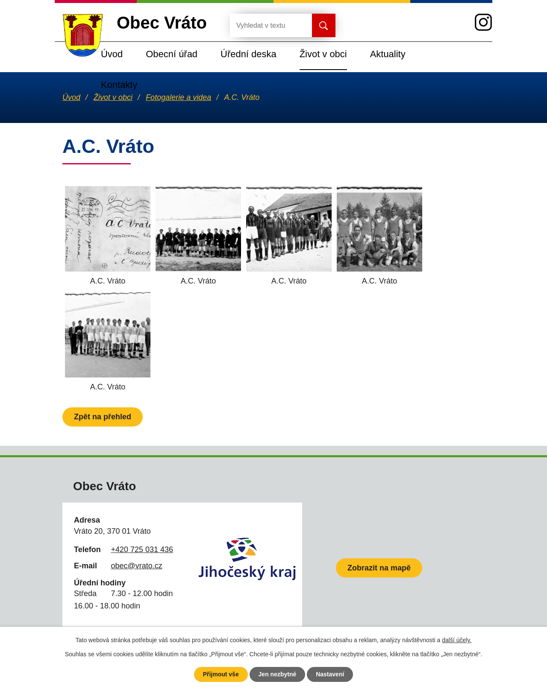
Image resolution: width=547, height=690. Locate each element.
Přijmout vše (221, 674)
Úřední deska (248, 54)
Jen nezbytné (278, 674)
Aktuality (388, 54)
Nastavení (330, 674)
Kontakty (119, 84)
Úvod (112, 54)
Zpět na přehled (102, 416)
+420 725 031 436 (142, 549)
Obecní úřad (171, 54)
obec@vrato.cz (136, 565)
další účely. (456, 640)
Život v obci (323, 54)
